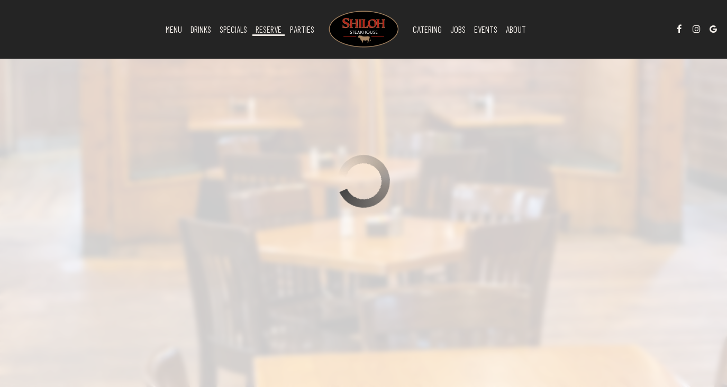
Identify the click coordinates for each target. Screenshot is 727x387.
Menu (174, 29)
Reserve (268, 29)
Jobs (458, 29)
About (516, 29)
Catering (427, 29)
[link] (364, 29)
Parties (302, 29)
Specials (233, 29)
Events (485, 29)
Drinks (200, 29)
